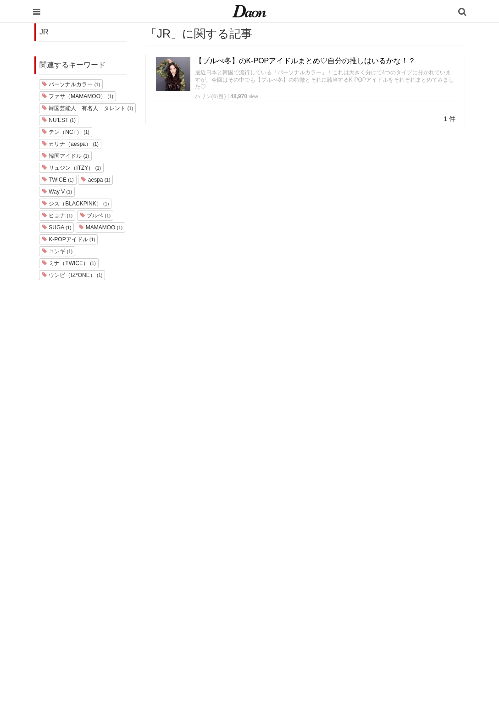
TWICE (58, 180)
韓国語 (294, 641)
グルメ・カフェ (306, 605)
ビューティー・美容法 (315, 593)
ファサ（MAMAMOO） (77, 96)
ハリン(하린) (210, 96)
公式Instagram (382, 605)
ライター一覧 (381, 581)
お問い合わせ (381, 569)
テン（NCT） (65, 132)
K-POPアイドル (68, 239)
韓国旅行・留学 (306, 546)
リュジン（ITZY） (71, 168)
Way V (57, 191)
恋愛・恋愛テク (306, 617)
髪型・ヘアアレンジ (312, 581)
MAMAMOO (100, 227)
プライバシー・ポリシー (396, 557)
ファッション (303, 557)
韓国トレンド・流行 (312, 629)
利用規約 (375, 546)
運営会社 (375, 534)
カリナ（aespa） (70, 144)
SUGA (56, 227)
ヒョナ (57, 215)
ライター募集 (381, 593)
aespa (95, 180)
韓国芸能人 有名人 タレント (87, 108)
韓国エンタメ (303, 534)
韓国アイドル (65, 156)
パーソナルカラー (71, 84)
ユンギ (57, 251)
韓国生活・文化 (306, 653)
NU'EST (59, 120)
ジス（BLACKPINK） (75, 203)
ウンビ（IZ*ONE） (72, 275)
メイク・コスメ (306, 569)
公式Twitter (378, 617)
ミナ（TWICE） (69, 263)
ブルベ (95, 215)
